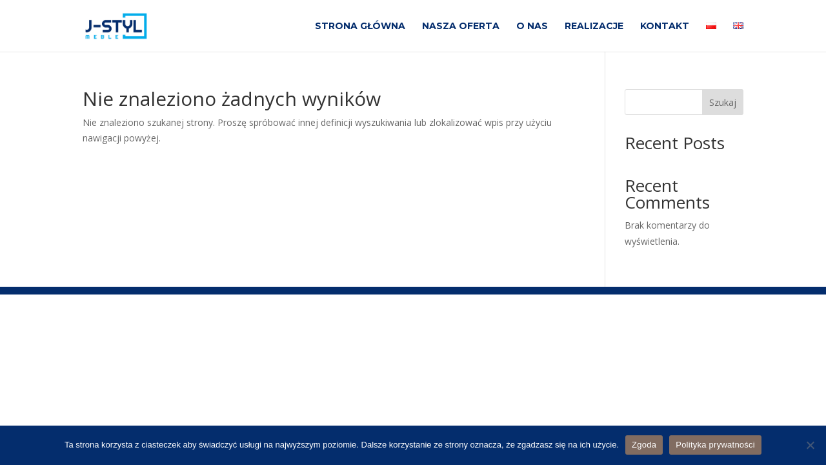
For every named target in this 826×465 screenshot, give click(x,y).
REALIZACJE (594, 26)
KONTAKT (664, 26)
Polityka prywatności (715, 445)
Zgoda (644, 445)
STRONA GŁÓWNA (360, 26)
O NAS (532, 26)
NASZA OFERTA (460, 26)
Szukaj (722, 102)
